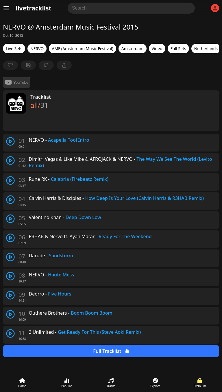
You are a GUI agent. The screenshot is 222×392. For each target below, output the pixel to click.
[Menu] (6, 8)
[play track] (10, 141)
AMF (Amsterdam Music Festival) (82, 48)
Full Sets (178, 48)
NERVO (37, 48)
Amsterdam (132, 48)
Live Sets (14, 48)
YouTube (16, 82)
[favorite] (10, 65)
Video (157, 48)
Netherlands (206, 48)
